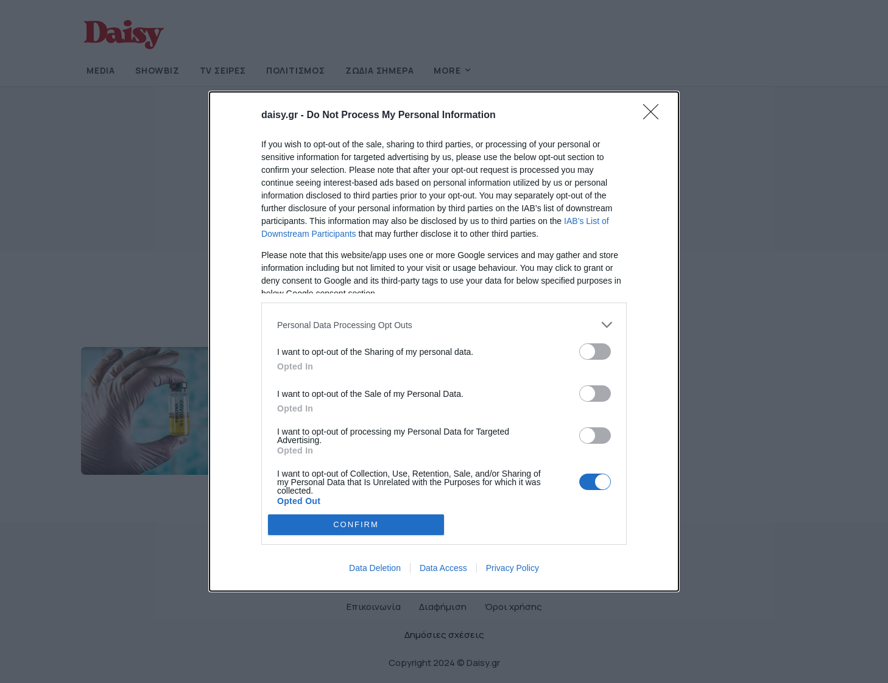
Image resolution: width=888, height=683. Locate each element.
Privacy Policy (512, 568)
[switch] (595, 351)
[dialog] (444, 341)
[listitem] (444, 324)
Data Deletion (375, 568)
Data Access (443, 568)
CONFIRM (356, 524)
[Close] (654, 115)
